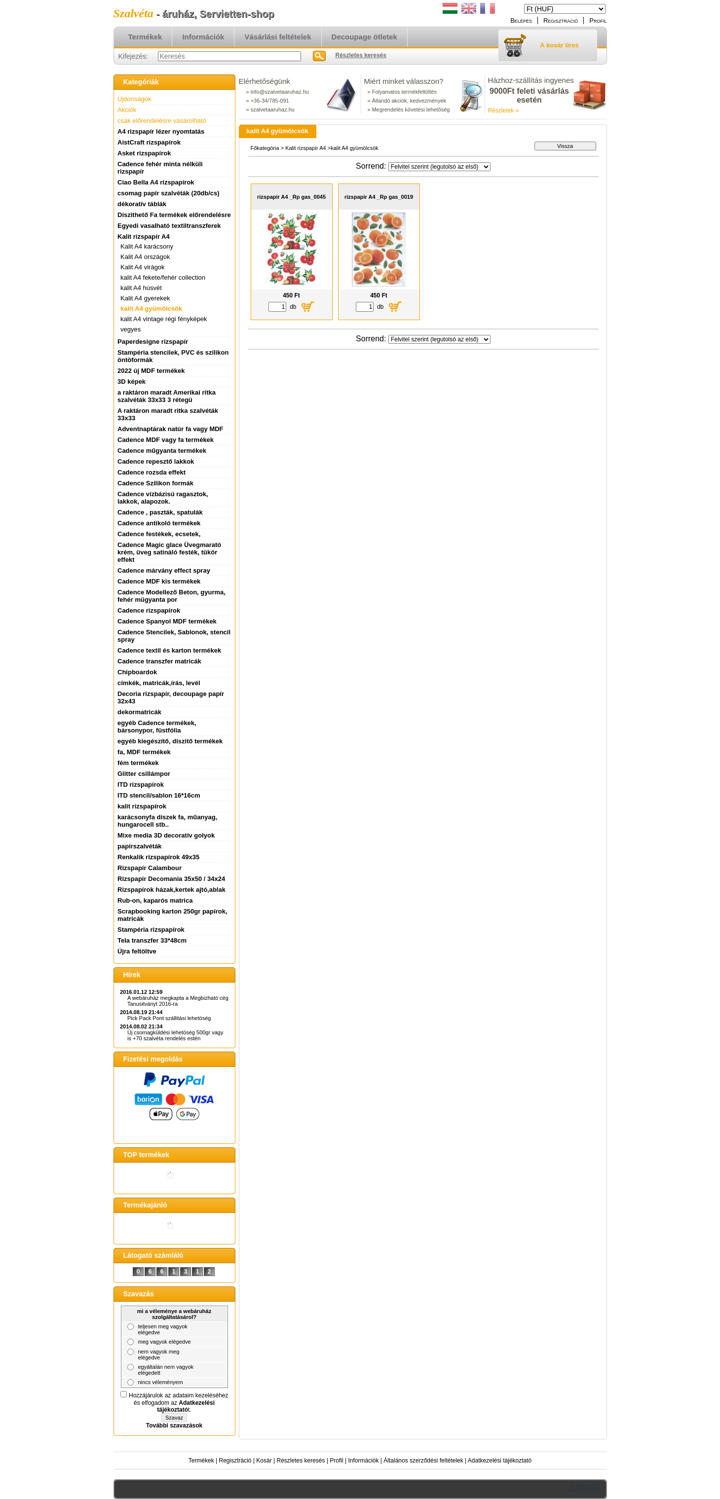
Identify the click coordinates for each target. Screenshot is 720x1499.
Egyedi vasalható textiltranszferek (169, 225)
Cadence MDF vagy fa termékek (165, 439)
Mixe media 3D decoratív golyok (166, 835)
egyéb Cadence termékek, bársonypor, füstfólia (156, 726)
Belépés (521, 20)
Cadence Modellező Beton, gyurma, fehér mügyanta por (171, 595)
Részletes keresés (301, 1460)
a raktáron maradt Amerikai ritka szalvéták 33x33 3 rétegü (166, 396)
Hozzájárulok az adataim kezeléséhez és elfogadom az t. (178, 1402)
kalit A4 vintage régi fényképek (163, 319)
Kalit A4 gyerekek (145, 298)
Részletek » (503, 110)
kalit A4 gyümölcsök (151, 308)
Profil (336, 1460)
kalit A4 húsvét (141, 288)
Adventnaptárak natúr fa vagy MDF (170, 429)
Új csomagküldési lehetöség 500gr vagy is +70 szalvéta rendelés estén (175, 1035)
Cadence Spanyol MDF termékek (167, 621)
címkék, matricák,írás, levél (158, 683)
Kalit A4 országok (145, 256)
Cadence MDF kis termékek (158, 581)
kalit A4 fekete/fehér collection (162, 277)
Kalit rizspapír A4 (306, 148)
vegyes (130, 329)
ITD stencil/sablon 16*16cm (158, 795)
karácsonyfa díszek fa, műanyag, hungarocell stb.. (167, 820)
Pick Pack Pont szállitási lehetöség (169, 1018)
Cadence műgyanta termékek (161, 450)
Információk (363, 1460)
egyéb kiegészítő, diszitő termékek (170, 741)
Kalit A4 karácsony (146, 246)
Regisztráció (235, 1460)
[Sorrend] (439, 166)
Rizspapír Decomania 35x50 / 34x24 (171, 878)
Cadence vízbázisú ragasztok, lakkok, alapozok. (162, 497)
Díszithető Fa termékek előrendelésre (174, 215)
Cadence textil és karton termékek (169, 650)
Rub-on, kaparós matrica (154, 900)
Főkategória (265, 148)
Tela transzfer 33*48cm (152, 940)
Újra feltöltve (136, 951)
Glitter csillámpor (143, 773)
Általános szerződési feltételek (423, 1460)
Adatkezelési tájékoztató (499, 1460)
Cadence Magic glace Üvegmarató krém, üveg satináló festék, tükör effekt (169, 552)
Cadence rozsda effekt (151, 472)
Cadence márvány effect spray (163, 570)
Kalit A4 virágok (142, 267)
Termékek (201, 1460)
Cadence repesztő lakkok (155, 461)
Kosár (263, 1460)
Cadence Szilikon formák (155, 483)
